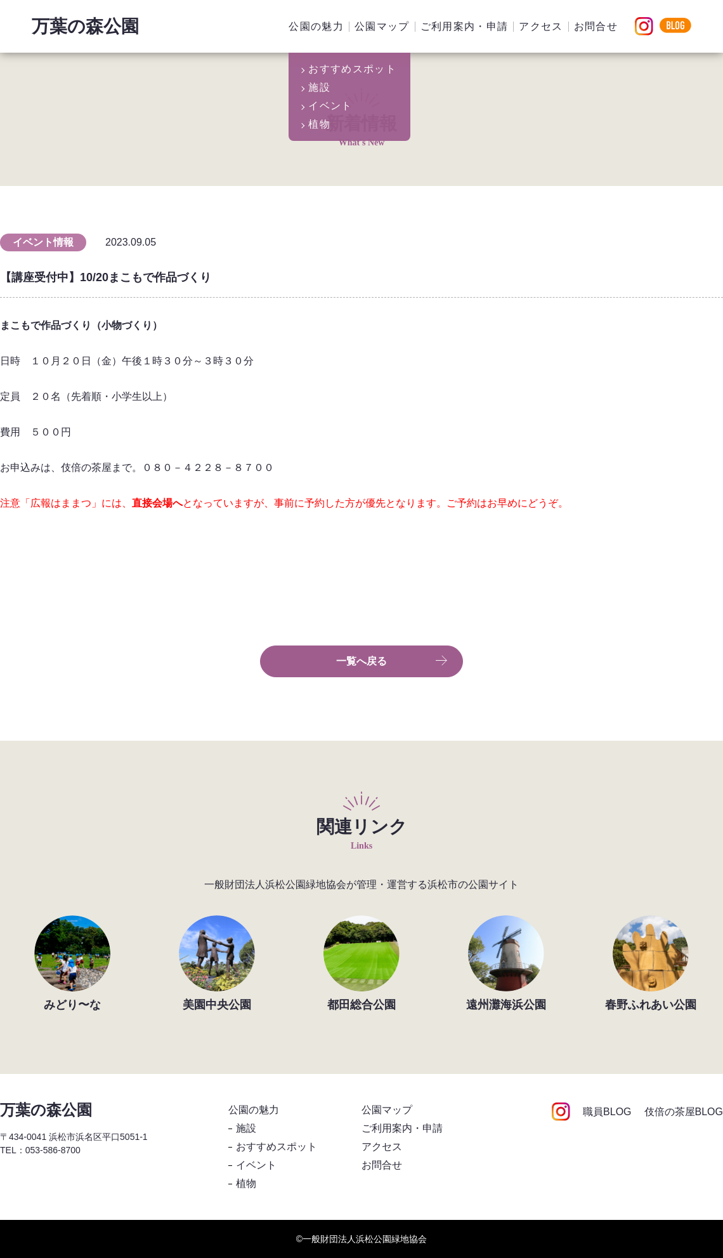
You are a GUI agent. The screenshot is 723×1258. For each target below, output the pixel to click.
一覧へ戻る (391, 662)
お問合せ (596, 26)
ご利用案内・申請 (464, 26)
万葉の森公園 (85, 26)
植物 (246, 1183)
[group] (72, 962)
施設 (246, 1128)
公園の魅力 (316, 26)
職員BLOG (607, 1112)
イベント (256, 1165)
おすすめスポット (276, 1146)
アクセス (541, 26)
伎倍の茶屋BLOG (683, 1112)
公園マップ (382, 26)
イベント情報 (43, 242)
